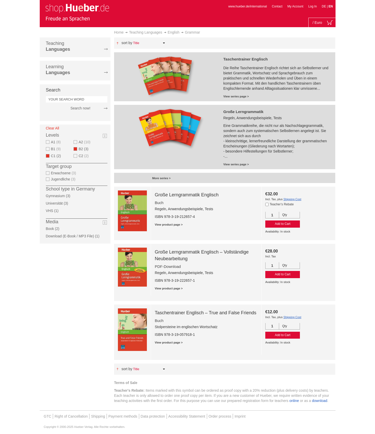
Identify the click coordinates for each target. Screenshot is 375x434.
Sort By (126, 43)
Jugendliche (64, 179)
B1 (56, 149)
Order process (220, 416)
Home (119, 32)
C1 (57, 156)
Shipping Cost (292, 199)
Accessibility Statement (186, 416)
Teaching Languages (145, 32)
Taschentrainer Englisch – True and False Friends (205, 312)
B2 (85, 149)
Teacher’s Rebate (282, 204)
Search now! (80, 108)
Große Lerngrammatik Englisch (187, 194)
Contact (277, 6)
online (294, 401)
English (173, 32)
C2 (84, 156)
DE (324, 6)
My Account (295, 6)
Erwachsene (64, 173)
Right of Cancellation (71, 416)
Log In (312, 6)
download (319, 401)
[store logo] (77, 12)
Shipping (98, 416)
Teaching (58, 46)
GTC (48, 416)
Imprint (240, 416)
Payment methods (122, 416)
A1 (56, 142)
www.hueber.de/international (247, 6)
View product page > (169, 224)
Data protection (153, 416)
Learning (58, 69)
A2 (85, 142)
